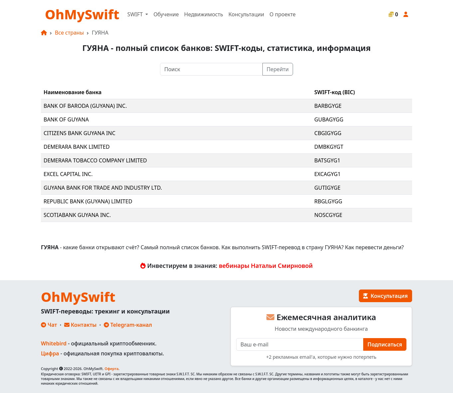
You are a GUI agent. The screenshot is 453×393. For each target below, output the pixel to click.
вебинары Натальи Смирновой (266, 266)
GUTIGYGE (327, 187)
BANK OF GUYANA (66, 119)
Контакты (80, 324)
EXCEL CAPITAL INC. (68, 174)
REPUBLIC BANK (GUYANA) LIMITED (88, 201)
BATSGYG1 (327, 160)
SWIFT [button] (135, 14)
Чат (49, 324)
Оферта (111, 368)
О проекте (282, 14)
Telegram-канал (128, 324)
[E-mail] (300, 344)
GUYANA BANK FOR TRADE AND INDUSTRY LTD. (103, 187)
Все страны (69, 32)
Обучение (166, 14)
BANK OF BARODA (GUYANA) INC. (85, 105)
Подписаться (385, 344)
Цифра (50, 353)
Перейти (278, 69)
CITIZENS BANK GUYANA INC (79, 133)
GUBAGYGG (328, 119)
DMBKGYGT (328, 146)
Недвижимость (203, 14)
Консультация (385, 295)
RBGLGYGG (328, 201)
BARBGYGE (328, 105)
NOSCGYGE (328, 215)
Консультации (246, 14)
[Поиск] (211, 69)
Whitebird (54, 343)
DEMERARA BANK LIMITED (77, 146)
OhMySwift (82, 14)
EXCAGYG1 (327, 174)
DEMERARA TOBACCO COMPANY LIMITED (95, 160)
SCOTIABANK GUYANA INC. (77, 215)
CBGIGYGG (327, 133)
